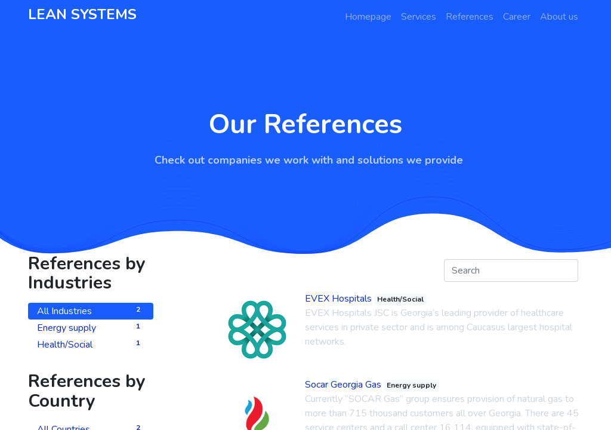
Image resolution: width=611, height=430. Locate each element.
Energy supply (90, 327)
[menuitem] (368, 17)
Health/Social (90, 344)
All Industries (90, 311)
